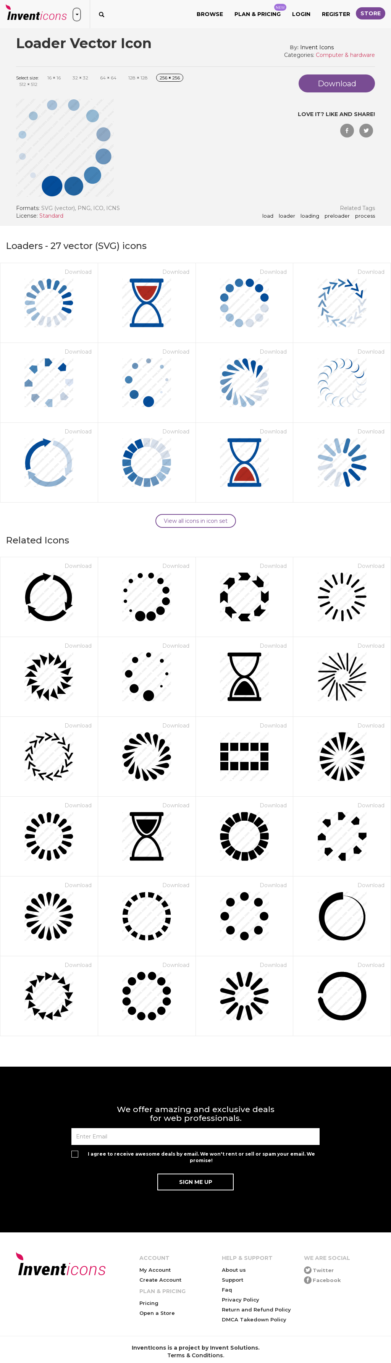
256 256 (170, 78)
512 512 (28, 84)
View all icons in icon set (196, 520)
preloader (337, 216)
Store (370, 13)
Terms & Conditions (195, 1355)
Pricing (148, 1303)
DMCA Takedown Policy (254, 1319)
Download (78, 271)
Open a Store (157, 1313)
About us (234, 1270)
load (267, 216)
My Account (155, 1270)
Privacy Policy (240, 1300)
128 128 (138, 78)
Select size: (27, 78)
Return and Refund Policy (256, 1309)
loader (287, 216)
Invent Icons (317, 47)
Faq (227, 1290)
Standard (51, 215)
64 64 (108, 78)
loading (310, 216)
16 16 (54, 78)
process (365, 216)
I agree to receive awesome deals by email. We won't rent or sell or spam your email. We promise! (201, 1157)
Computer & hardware (345, 55)
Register (336, 14)
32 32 (80, 78)
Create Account (160, 1280)
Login (301, 14)
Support (232, 1280)
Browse (210, 14)
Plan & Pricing (260, 11)
